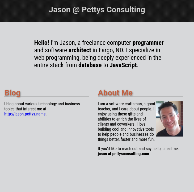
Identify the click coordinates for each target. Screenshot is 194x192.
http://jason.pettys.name (25, 114)
